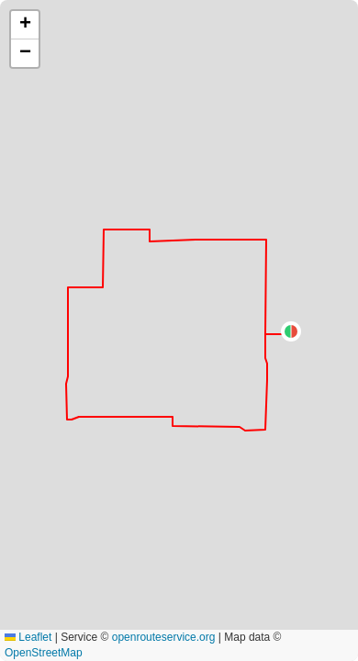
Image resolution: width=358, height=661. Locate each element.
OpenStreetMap (44, 652)
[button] (291, 331)
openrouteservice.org (164, 637)
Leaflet (28, 637)
